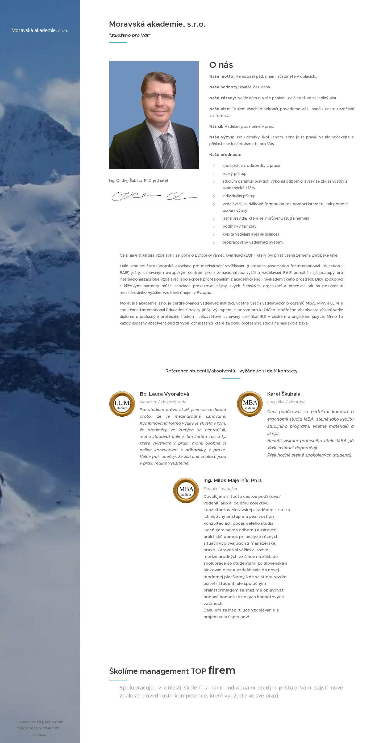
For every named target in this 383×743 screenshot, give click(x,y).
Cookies (40, 735)
